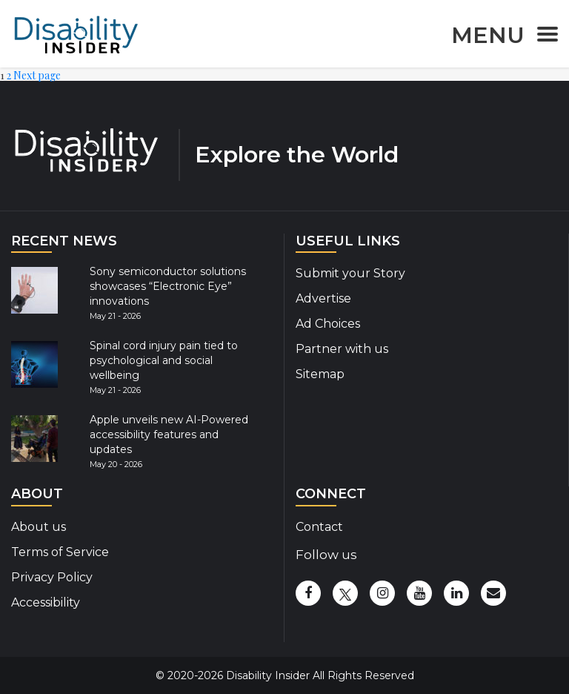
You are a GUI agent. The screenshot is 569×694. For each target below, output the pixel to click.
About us (38, 527)
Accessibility (45, 602)
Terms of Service (60, 552)
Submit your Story (350, 273)
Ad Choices (328, 324)
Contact (319, 527)
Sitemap (320, 374)
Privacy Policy (52, 577)
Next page (37, 75)
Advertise (323, 298)
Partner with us (342, 349)
